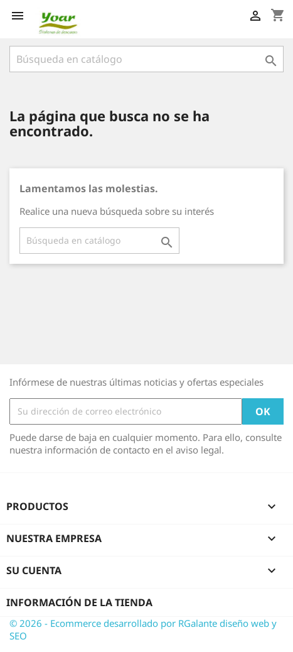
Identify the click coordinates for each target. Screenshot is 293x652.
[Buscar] (146, 59)
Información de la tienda (79, 602)
